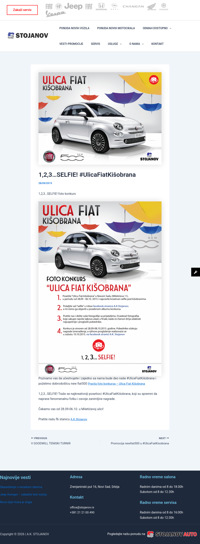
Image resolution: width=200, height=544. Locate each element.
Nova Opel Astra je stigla (17, 502)
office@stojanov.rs (83, 507)
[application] (155, 30)
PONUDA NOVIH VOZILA (72, 30)
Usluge (75, 51)
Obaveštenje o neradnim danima (22, 487)
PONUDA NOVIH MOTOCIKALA (107, 30)
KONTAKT (106, 51)
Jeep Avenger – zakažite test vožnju (25, 494)
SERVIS (61, 51)
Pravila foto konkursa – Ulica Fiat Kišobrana (118, 393)
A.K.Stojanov (79, 429)
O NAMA (91, 51)
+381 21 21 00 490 (83, 512)
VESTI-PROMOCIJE (171, 30)
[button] (22, 10)
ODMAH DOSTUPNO (143, 30)
